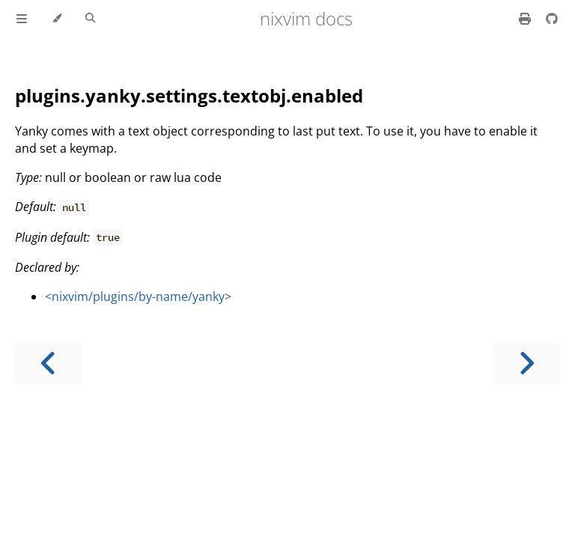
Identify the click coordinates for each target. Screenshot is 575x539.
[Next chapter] (526, 363)
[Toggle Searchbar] (90, 18)
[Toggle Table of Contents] (22, 18)
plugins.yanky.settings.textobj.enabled (189, 95)
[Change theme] (56, 18)
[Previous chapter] (48, 363)
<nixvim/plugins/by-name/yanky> (138, 296)
